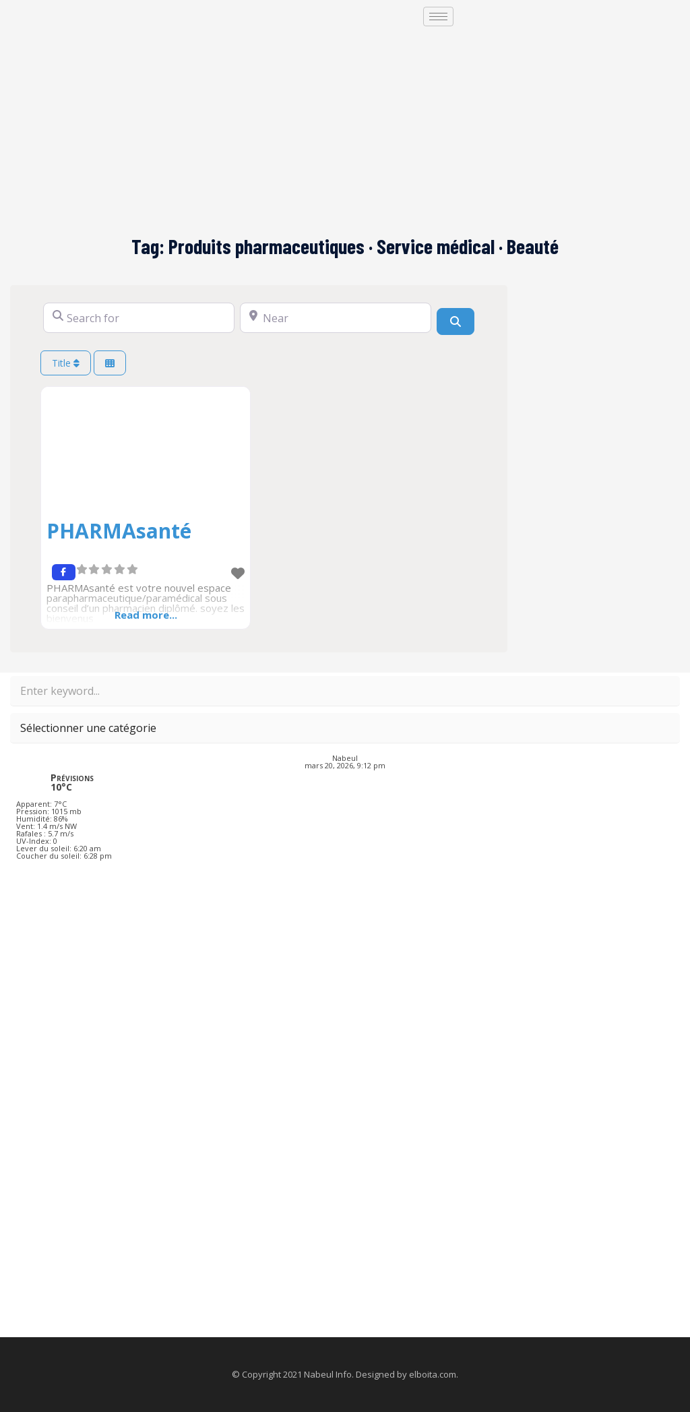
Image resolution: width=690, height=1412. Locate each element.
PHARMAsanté (118, 531)
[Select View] (110, 362)
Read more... (146, 614)
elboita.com (432, 1374)
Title (66, 363)
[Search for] (138, 318)
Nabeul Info (328, 1374)
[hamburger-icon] (438, 16)
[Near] (335, 318)
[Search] (455, 321)
